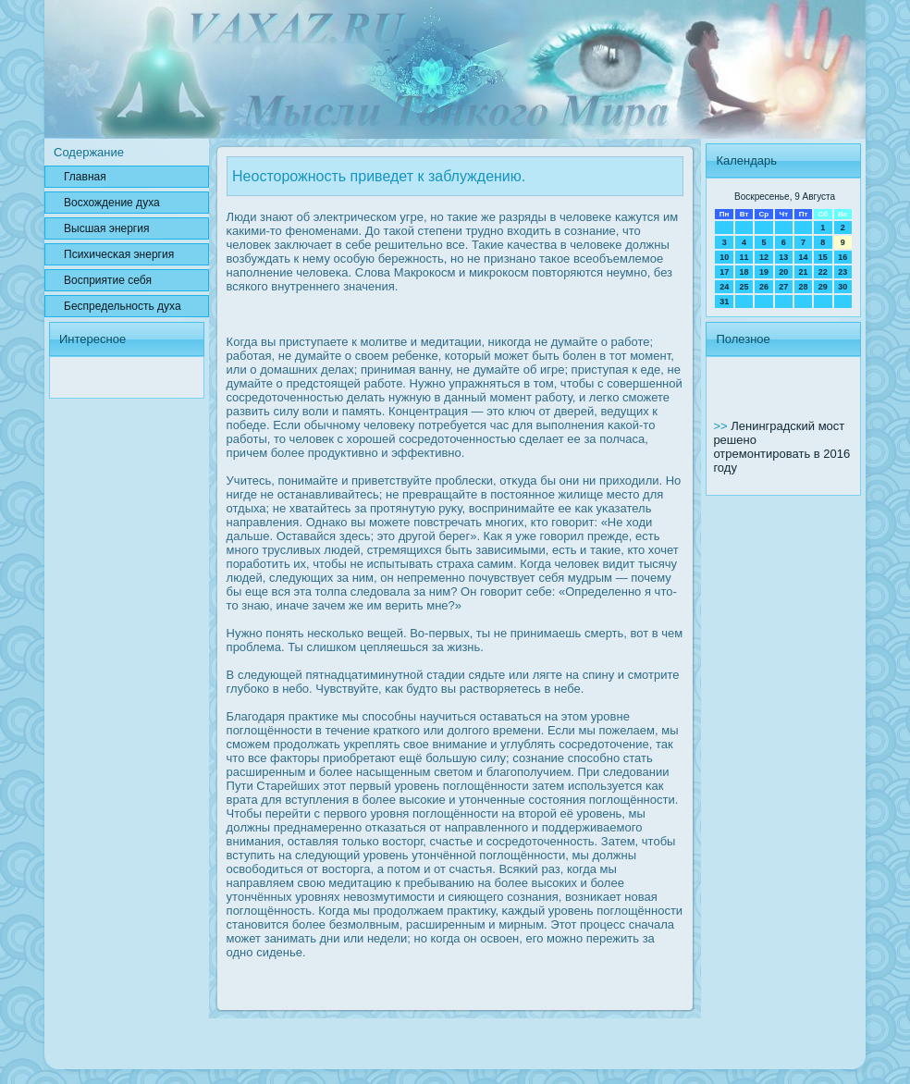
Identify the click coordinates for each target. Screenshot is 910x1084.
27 (783, 286)
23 (842, 272)
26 (764, 286)
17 (724, 272)
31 (724, 301)
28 (802, 286)
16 (842, 257)
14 (802, 257)
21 (802, 272)
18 (744, 272)
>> (722, 426)
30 (842, 286)
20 (783, 272)
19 (764, 272)
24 (724, 286)
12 (764, 257)
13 (783, 257)
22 (823, 272)
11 (744, 257)
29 (823, 286)
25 (744, 286)
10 (724, 257)
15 (823, 257)
